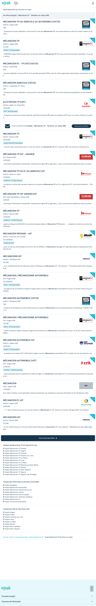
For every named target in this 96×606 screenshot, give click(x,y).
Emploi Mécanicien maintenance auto (18, 490)
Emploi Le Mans (10, 522)
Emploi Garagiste (11, 485)
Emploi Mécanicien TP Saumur (15, 472)
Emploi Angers (10, 512)
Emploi (11, 537)
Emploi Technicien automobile (15, 502)
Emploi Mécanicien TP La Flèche (16, 458)
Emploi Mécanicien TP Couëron (16, 453)
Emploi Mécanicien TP (36, 537)
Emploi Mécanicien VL (12, 499)
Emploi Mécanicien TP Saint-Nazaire (18, 470)
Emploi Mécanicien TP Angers (15, 451)
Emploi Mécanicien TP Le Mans (16, 463)
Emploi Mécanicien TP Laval (14, 460)
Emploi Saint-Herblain (12, 526)
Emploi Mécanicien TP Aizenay (15, 448)
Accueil (5, 537)
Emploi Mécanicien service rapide (17, 495)
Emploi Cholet (10, 515)
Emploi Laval (9, 519)
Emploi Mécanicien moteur (14, 492)
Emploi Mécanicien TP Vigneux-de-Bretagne (21, 474)
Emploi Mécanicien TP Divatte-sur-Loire (19, 456)
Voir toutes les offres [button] (48, 438)
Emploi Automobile (21, 537)
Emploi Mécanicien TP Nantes (15, 467)
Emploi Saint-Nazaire (12, 529)
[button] (93, 3)
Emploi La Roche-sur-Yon (14, 517)
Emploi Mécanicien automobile (16, 487)
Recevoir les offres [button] (81, 126)
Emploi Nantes (10, 524)
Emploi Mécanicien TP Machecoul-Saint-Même (21, 465)
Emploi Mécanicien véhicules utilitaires (18, 497)
